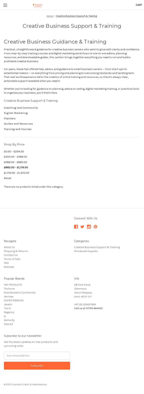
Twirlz (7, 308)
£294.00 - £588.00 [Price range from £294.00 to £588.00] (15, 156)
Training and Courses (18, 129)
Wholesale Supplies (86, 251)
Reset (7, 178)
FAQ (6, 263)
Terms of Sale (12, 259)
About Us (9, 247)
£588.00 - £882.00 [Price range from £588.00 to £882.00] (15, 162)
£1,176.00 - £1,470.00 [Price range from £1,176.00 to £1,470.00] (16, 172)
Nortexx (9, 296)
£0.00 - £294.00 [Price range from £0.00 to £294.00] (14, 151)
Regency (9, 312)
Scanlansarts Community (20, 292)
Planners (10, 118)
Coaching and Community (21, 107)
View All (8, 324)
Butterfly (9, 320)
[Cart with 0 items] (139, 5)
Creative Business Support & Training (97, 247)
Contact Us (11, 255)
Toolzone (9, 288)
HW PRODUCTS (13, 284)
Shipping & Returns (16, 251)
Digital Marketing (16, 113)
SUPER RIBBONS (14, 300)
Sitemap (9, 266)
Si (5, 316)
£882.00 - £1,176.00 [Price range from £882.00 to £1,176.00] (16, 167)
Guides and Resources (18, 123)
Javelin (8, 304)
